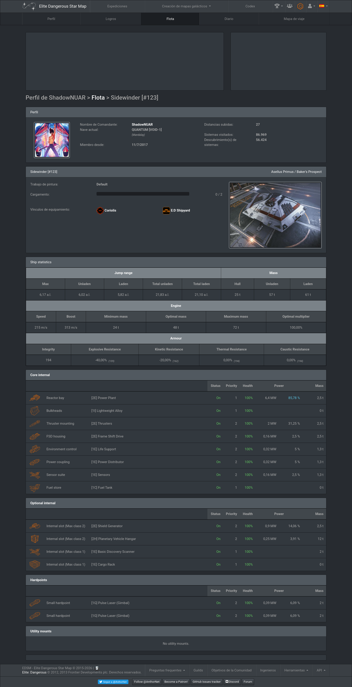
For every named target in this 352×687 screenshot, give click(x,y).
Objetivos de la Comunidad (231, 670)
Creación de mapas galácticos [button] (185, 6)
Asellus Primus (282, 172)
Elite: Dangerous (34, 672)
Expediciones (117, 6)
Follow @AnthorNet (147, 681)
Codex (250, 6)
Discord (232, 681)
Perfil (51, 19)
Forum (248, 681)
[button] (279, 6)
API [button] (320, 670)
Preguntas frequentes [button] (165, 670)
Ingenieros (268, 670)
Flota (170, 19)
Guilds (198, 670)
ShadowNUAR (142, 125)
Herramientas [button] (295, 670)
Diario (228, 19)
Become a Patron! (176, 681)
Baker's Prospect (309, 172)
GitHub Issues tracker (207, 681)
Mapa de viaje (294, 19)
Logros (111, 19)
